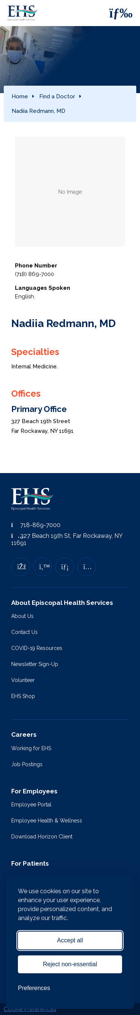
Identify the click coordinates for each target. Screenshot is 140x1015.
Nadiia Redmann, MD (38, 111)
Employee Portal (31, 805)
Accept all (70, 940)
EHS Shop (23, 696)
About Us (22, 616)
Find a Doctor (57, 96)
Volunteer (23, 680)
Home (20, 96)
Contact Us (24, 632)
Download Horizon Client (41, 837)
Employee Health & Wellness (46, 821)
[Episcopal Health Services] (24, 13)
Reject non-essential (70, 964)
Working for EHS (31, 748)
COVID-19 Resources (36, 648)
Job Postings (27, 764)
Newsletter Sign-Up (34, 664)
